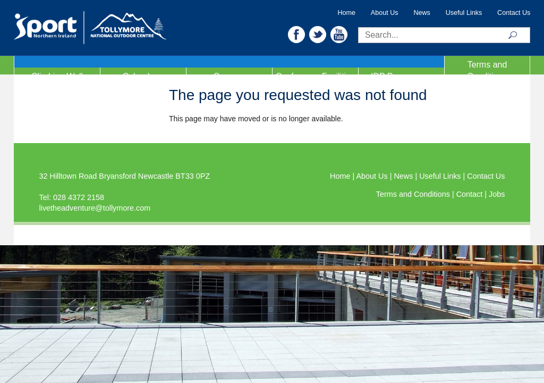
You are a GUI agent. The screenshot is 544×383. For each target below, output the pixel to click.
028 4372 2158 (78, 197)
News (421, 12)
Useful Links (464, 12)
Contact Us (513, 12)
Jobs (497, 194)
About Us (384, 12)
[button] (296, 33)
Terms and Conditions (487, 70)
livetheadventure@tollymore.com (95, 208)
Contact (470, 194)
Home (346, 12)
